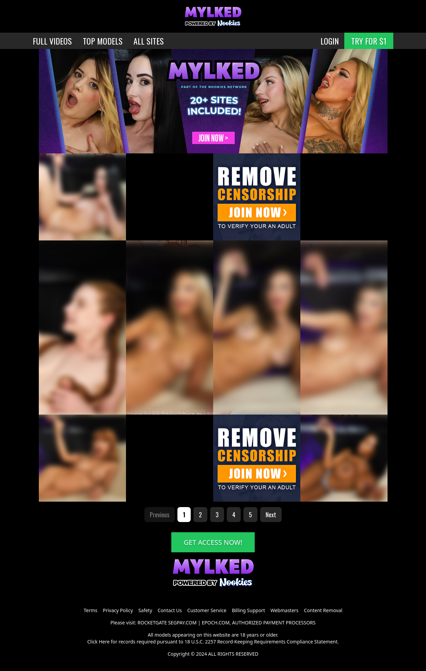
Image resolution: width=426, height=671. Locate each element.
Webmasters (284, 610)
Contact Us (170, 610)
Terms (90, 610)
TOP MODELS (103, 40)
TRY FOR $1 (368, 41)
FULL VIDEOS (52, 40)
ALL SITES (148, 40)
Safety (145, 610)
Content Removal (323, 610)
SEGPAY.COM (182, 622)
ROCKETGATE (152, 622)
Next (271, 514)
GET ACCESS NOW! (213, 542)
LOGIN (329, 40)
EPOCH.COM (216, 622)
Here (104, 641)
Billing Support (248, 610)
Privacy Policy (118, 610)
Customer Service (206, 610)
